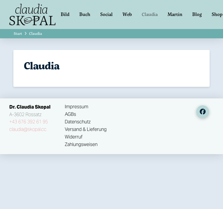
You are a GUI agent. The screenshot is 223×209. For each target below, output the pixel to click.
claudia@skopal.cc (27, 129)
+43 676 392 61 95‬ (28, 122)
